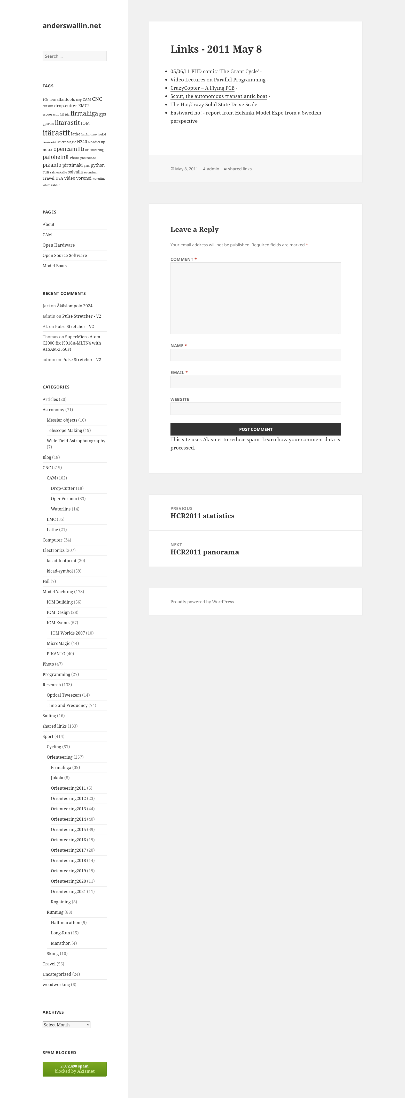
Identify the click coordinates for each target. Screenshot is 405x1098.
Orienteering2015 (68, 829)
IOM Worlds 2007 (68, 633)
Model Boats (55, 266)
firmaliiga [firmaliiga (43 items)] (84, 113)
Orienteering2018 (68, 860)
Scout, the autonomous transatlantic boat (218, 96)
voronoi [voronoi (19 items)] (83, 178)
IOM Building (60, 602)
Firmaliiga (61, 767)
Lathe (52, 529)
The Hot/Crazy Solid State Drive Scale (213, 104)
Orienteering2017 (68, 850)
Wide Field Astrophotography (76, 441)
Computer (53, 540)
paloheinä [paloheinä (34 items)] (56, 157)
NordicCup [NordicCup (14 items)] (96, 142)
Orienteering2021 (68, 891)
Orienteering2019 (68, 871)
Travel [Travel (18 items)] (48, 178)
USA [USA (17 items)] (59, 178)
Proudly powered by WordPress (202, 602)
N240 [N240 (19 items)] (82, 141)
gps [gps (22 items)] (102, 114)
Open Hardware (59, 245)
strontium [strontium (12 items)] (90, 172)
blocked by (74, 1068)
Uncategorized (57, 974)
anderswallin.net (72, 25)
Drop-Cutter (63, 488)
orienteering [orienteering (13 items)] (94, 150)
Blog (47, 457)
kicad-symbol (60, 571)
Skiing (53, 953)
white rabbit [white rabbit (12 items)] (51, 185)
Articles (50, 399)
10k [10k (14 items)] (45, 99)
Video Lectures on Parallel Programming (218, 79)
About (48, 224)
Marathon (61, 943)
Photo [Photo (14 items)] (74, 157)
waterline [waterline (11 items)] (98, 178)
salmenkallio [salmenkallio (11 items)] (58, 172)
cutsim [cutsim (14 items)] (48, 106)
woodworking (56, 984)
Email (179, 372)
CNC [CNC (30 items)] (97, 98)
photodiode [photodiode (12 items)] (88, 158)
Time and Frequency (67, 705)
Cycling (54, 747)
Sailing (49, 716)
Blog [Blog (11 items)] (79, 100)
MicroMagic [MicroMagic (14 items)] (66, 142)
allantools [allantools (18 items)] (66, 99)
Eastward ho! (186, 112)
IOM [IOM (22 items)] (85, 123)
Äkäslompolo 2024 (74, 306)
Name (178, 345)
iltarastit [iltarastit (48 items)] (67, 122)
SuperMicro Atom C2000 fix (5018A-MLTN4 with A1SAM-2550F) (72, 343)
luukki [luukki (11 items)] (102, 134)
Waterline (61, 509)
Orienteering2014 (68, 819)
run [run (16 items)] (46, 172)
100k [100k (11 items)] (52, 100)
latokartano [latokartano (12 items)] (89, 134)
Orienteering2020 (68, 881)
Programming (56, 674)
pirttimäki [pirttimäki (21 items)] (73, 165)
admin (213, 169)
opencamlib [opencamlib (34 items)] (68, 148)
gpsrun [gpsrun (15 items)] (48, 123)
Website (179, 399)
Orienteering (60, 757)
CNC (47, 467)
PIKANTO (56, 654)
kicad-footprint (61, 560)
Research (52, 685)
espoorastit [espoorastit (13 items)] (51, 114)
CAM (47, 235)
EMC (51, 519)
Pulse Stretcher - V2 (81, 316)
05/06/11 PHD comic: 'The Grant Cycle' (214, 71)
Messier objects (62, 420)
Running (55, 912)
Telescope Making (64, 430)
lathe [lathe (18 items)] (75, 133)
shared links (55, 726)
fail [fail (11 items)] (62, 114)
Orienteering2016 (68, 840)
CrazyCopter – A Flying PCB (202, 88)
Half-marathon (65, 922)
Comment (183, 259)
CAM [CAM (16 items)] (87, 99)
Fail (46, 581)
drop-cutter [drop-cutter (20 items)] (65, 106)
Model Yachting (58, 591)
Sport (48, 736)
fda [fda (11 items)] (67, 114)
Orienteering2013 (68, 809)
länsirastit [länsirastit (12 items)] (49, 142)
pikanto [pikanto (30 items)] (52, 164)
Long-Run (60, 933)
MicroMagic (58, 643)
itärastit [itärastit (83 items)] (56, 132)
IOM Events (58, 623)
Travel (49, 964)
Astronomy (53, 410)
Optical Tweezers (64, 695)
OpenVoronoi (64, 498)
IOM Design (58, 612)
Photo (48, 664)
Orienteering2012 (68, 798)
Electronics (54, 550)
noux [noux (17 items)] (47, 149)
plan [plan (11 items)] (87, 165)
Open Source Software (65, 255)
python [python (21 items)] (98, 165)
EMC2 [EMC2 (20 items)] (84, 106)
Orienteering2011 (68, 788)
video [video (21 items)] (69, 178)
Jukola (57, 778)
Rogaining (61, 902)
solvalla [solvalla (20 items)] (75, 172)
